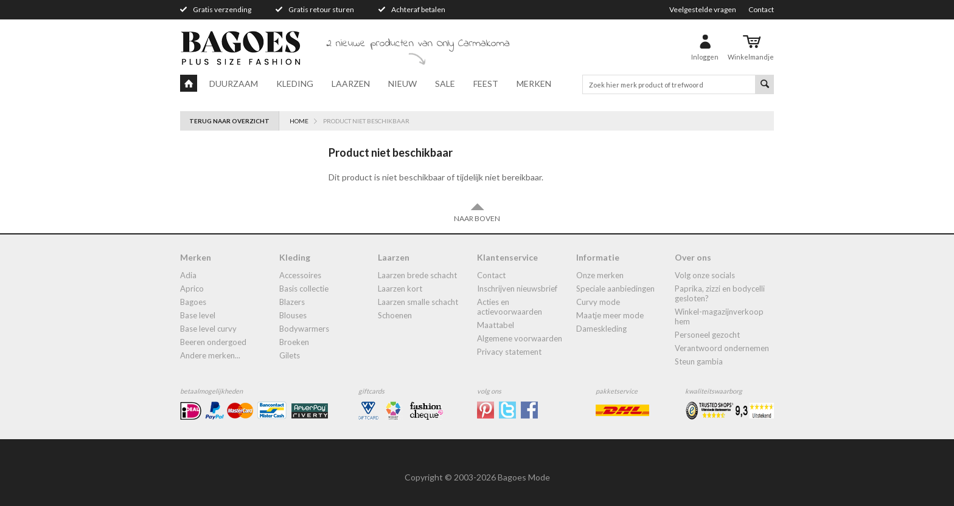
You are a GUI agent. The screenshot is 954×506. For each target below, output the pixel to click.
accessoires (300, 275)
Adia (188, 275)
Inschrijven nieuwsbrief (517, 288)
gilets (289, 355)
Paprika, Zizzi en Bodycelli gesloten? (720, 293)
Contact (761, 9)
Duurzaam (233, 83)
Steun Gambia (699, 361)
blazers (292, 302)
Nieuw (402, 83)
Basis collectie (304, 288)
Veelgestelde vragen (702, 9)
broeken (294, 342)
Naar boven (477, 212)
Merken (534, 83)
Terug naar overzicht (229, 121)
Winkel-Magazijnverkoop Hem (719, 316)
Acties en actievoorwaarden (509, 306)
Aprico (192, 288)
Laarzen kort (400, 288)
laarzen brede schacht (417, 275)
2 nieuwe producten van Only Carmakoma (418, 44)
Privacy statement (509, 352)
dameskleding (601, 328)
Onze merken (600, 275)
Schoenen (395, 315)
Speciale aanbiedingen (615, 288)
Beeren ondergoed (213, 342)
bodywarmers (304, 328)
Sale (445, 83)
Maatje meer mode (610, 315)
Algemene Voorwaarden (519, 338)
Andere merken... (210, 355)
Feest (485, 83)
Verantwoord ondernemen (722, 348)
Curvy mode (598, 302)
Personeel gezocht (707, 335)
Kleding (294, 83)
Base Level (197, 315)
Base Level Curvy (208, 328)
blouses (293, 315)
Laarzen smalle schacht (418, 302)
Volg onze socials (705, 275)
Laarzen (351, 83)
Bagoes (193, 302)
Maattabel (495, 325)
